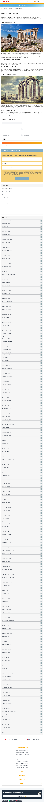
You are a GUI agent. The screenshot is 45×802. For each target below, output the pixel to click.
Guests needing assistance (7, 145)
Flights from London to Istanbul (22, 750)
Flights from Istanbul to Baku (22, 765)
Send (22, 178)
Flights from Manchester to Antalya (22, 754)
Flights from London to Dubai (22, 767)
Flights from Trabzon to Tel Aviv (22, 758)
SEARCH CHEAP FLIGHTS (22, 143)
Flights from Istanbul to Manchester (22, 756)
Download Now (22, 796)
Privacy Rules (18, 174)
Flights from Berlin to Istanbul (22, 759)
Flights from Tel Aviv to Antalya (22, 763)
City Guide (10, 8)
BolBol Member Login (39, 2)
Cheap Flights (5, 8)
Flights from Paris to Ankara (22, 761)
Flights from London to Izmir (22, 752)
